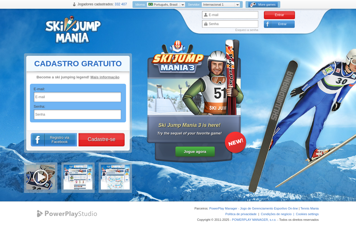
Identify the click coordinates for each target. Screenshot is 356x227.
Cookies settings (307, 214)
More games (262, 4)
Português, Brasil (162, 4)
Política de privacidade (241, 214)
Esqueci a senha (246, 30)
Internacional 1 (213, 4)
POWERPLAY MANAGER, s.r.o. (254, 219)
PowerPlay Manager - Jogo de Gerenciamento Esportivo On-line (253, 208)
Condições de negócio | (278, 214)
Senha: (39, 106)
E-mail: (39, 89)
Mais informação (105, 77)
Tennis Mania (309, 208)
